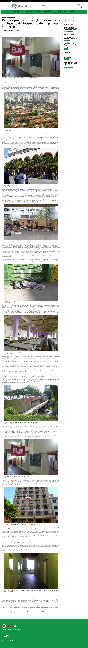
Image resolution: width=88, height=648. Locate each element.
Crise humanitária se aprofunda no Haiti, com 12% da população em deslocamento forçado (71, 36)
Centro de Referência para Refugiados (27, 189)
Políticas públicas (11, 17)
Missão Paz (26, 190)
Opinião (65, 48)
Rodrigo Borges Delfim (8, 30)
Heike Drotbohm (6, 607)
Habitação (4, 17)
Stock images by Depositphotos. (30, 629)
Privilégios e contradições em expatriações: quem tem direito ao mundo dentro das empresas (71, 55)
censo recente (28, 305)
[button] (81, 7)
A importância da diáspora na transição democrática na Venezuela (70, 45)
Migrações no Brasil (68, 31)
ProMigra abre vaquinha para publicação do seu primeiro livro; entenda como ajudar (71, 64)
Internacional (67, 40)
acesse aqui (17, 84)
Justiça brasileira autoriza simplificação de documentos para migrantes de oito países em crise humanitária (71, 27)
